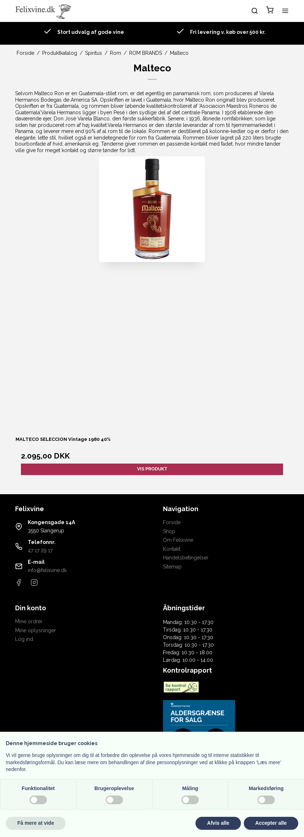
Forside (172, 522)
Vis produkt (152, 468)
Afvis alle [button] (218, 823)
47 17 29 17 (40, 550)
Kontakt (171, 549)
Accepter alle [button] (271, 823)
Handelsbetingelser (185, 558)
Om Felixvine (178, 540)
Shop (169, 531)
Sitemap (172, 567)
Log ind (24, 639)
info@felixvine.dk (47, 570)
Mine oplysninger (35, 630)
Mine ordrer (29, 621)
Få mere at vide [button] (35, 823)
